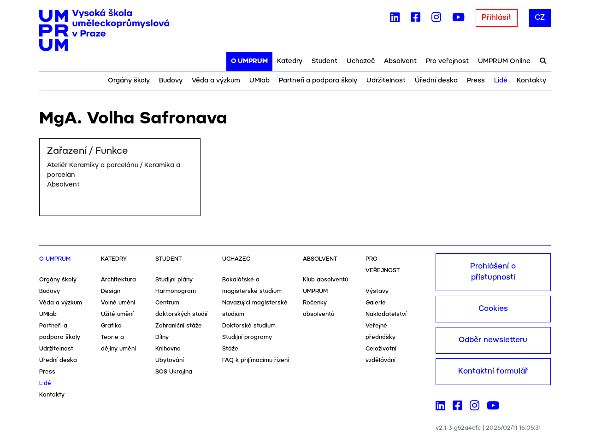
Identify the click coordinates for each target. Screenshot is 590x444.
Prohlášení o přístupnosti (493, 272)
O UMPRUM (249, 61)
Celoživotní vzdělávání (381, 354)
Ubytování (169, 360)
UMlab (259, 80)
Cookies (493, 308)
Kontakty (531, 80)
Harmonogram (175, 291)
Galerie (376, 302)
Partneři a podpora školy (318, 80)
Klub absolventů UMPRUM (325, 285)
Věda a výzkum (216, 80)
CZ (540, 17)
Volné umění (118, 302)
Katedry (289, 61)
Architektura (118, 279)
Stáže (230, 348)
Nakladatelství (386, 314)
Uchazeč (361, 61)
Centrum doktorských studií (181, 308)
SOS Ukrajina (173, 371)
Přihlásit (497, 17)
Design (110, 291)
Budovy (171, 80)
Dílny (162, 337)
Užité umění (117, 314)
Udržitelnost (386, 80)
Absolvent (400, 61)
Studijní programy (247, 337)
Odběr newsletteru (493, 340)
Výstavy (377, 291)
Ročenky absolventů (318, 308)
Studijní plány (174, 279)
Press (476, 80)
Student (324, 61)
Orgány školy (129, 80)
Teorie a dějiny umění (118, 343)
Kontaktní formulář (493, 371)
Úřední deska (436, 80)
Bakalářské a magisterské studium (252, 285)
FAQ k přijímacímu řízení (255, 360)
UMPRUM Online (504, 61)
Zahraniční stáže (178, 325)
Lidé (500, 80)
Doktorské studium (249, 325)
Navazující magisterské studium (255, 308)
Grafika (111, 325)
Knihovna (168, 348)
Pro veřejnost (447, 61)
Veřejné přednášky (380, 331)
